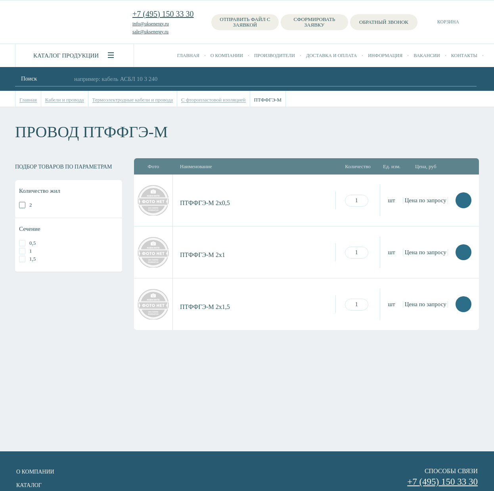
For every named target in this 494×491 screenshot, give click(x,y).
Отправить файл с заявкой (245, 22)
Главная (188, 55)
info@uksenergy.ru (150, 24)
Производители (274, 55)
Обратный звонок (383, 22)
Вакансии (427, 55)
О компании (227, 55)
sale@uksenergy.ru (150, 32)
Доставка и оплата (331, 55)
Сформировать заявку (314, 22)
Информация (385, 55)
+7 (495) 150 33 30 (163, 14)
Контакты (464, 55)
